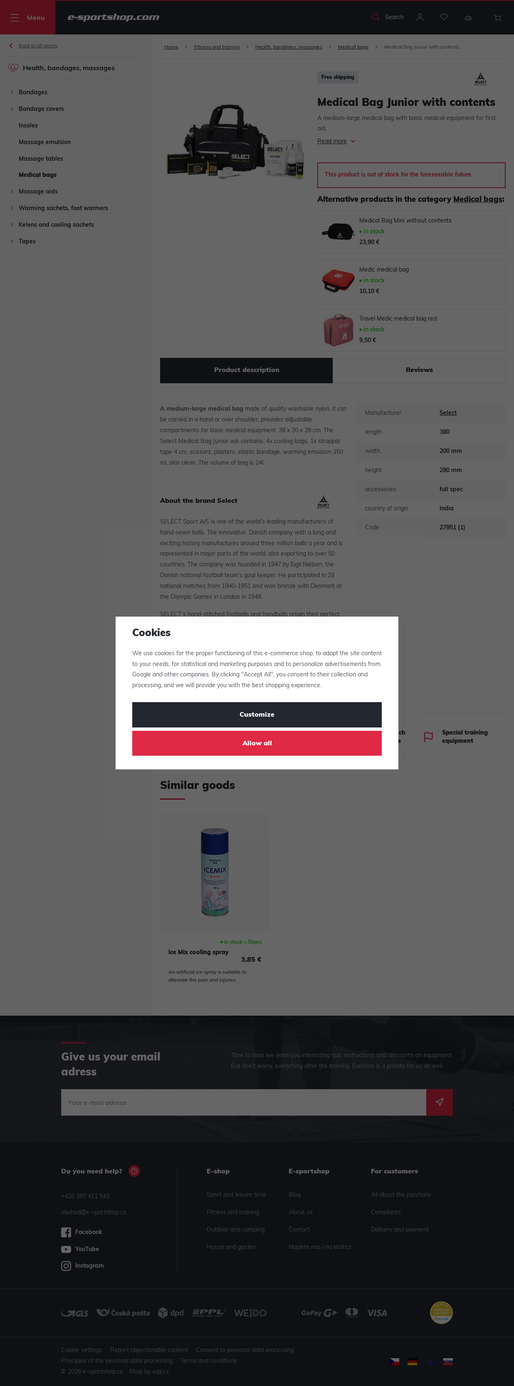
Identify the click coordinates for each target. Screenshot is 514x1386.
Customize (257, 715)
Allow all (257, 743)
